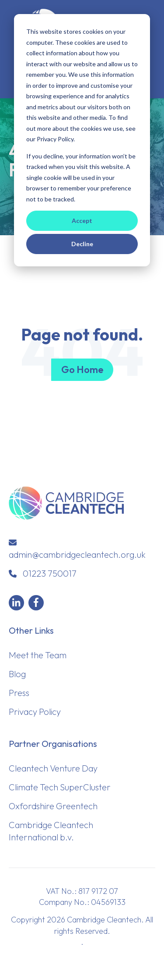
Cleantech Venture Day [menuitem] (53, 768)
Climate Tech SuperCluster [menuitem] (60, 787)
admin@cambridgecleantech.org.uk (77, 554)
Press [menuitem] (19, 692)
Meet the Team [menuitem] (37, 654)
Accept (82, 220)
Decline (82, 244)
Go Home (82, 369)
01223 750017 (50, 573)
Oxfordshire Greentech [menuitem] (53, 805)
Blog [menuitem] (17, 673)
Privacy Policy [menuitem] (35, 711)
